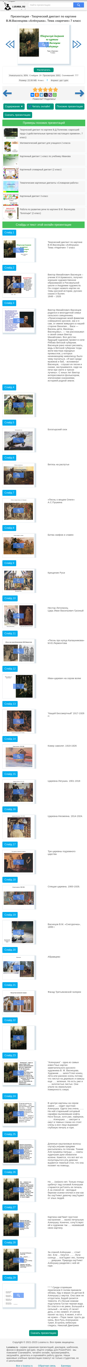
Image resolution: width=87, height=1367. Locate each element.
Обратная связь (47, 1365)
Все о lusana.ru (24, 1365)
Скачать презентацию (18, 115)
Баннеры (66, 1365)
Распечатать (43, 70)
